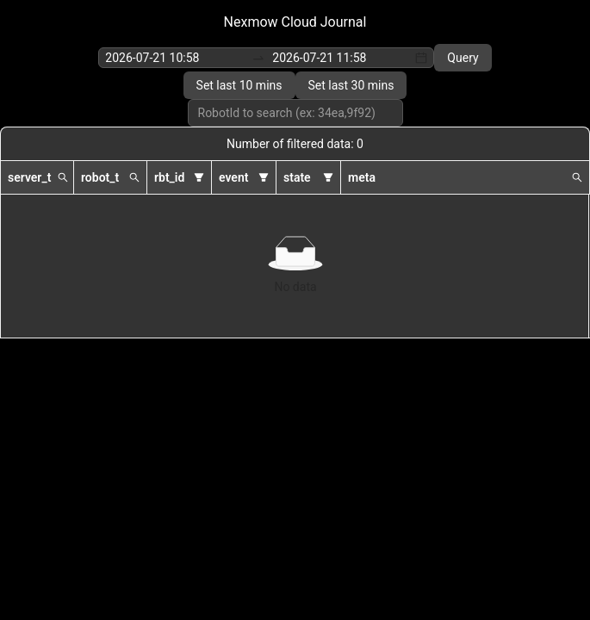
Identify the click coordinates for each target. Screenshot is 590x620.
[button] (62, 177)
